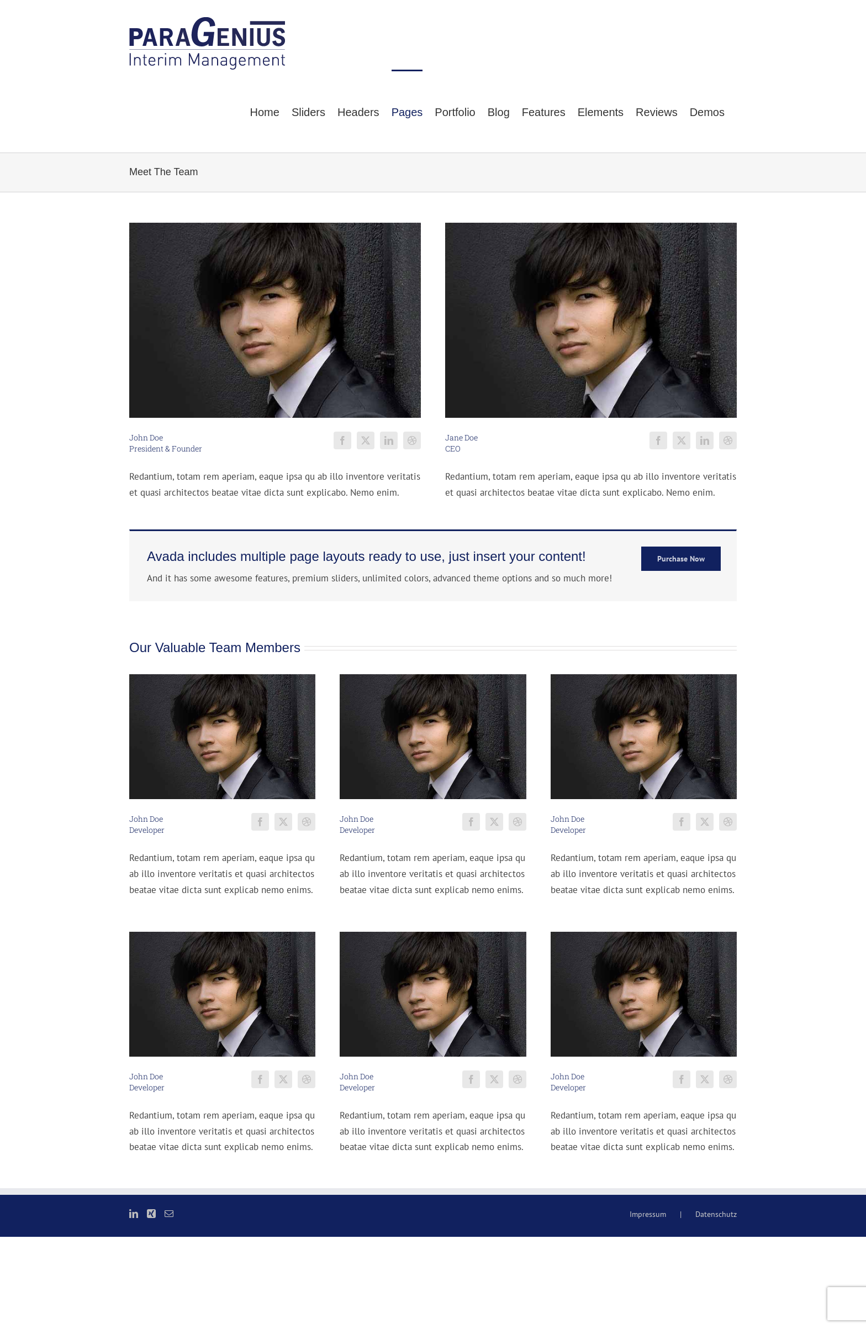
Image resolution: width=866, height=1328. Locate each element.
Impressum (648, 1214)
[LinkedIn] (133, 1213)
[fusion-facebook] (342, 440)
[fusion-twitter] (365, 440)
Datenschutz (716, 1214)
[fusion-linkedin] (389, 440)
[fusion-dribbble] (412, 440)
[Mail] (169, 1213)
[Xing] (151, 1213)
